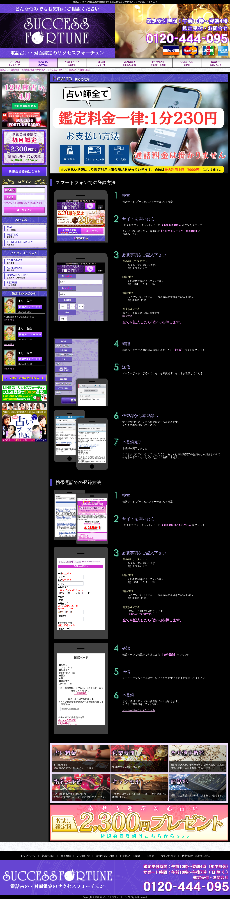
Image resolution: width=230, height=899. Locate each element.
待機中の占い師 (105, 855)
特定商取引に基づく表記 (196, 855)
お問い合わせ (168, 855)
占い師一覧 (83, 855)
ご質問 (150, 855)
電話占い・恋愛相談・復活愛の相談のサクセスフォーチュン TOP (31, 70)
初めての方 (48, 855)
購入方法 (127, 316)
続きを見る (9, 320)
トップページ (28, 855)
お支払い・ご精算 (130, 855)
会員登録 (66, 855)
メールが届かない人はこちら (138, 710)
